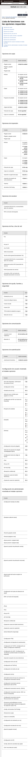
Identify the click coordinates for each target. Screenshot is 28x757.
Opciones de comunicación (10, 37)
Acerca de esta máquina (11, 17)
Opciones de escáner (8, 31)
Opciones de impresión (9, 29)
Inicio (3, 17)
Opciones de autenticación (10, 39)
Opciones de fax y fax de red (10, 33)
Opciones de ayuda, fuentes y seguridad (13, 35)
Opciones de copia (8, 27)
